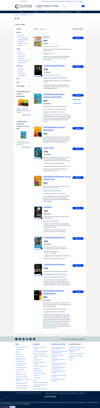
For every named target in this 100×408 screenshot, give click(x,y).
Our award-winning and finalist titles (40, 385)
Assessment (37, 368)
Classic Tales (49, 148)
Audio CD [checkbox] (21, 35)
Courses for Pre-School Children (40, 348)
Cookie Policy (26, 404)
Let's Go (46, 37)
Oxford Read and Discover (54, 237)
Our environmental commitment (21, 364)
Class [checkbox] (20, 52)
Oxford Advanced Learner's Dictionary (76, 356)
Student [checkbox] (21, 58)
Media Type (20, 66)
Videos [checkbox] (20, 45)
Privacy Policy (67, 393)
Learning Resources (74, 344)
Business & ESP (38, 360)
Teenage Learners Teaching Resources (58, 376)
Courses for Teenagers (40, 353)
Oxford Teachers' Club (50, 12)
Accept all (12, 407)
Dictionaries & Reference (40, 366)
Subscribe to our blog (21, 383)
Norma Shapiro (63, 78)
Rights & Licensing (20, 359)
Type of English (21, 86)
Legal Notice (73, 393)
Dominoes (48, 207)
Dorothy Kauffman (48, 190)
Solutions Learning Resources (77, 353)
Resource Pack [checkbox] (22, 75)
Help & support (60, 1)
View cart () (69, 1)
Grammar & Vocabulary (40, 373)
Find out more (25, 115)
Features (19, 32)
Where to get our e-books (40, 389)
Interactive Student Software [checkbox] (23, 40)
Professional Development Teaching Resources (58, 368)
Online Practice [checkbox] (22, 43)
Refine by (19, 29)
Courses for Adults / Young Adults (41, 356)
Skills (18, 82)
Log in (76, 1)
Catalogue (36, 344)
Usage (18, 49)
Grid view (82, 29)
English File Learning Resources (74, 350)
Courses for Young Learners (41, 351)
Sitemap (18, 354)
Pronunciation (37, 378)
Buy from (78, 12)
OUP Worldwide (20, 370)
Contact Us (47, 393)
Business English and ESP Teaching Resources (58, 348)
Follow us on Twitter (21, 374)
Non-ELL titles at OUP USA (48, 1)
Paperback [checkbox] (21, 73)
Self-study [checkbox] (21, 56)
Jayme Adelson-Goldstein (50, 78)
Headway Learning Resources (77, 347)
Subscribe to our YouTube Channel (23, 380)
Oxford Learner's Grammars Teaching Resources (58, 364)
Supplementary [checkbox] (23, 60)
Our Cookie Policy (81, 393)
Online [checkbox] (20, 71)
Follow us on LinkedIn (21, 388)
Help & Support (20, 361)
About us (18, 372)
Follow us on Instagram (22, 385)
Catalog (36, 12)
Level (18, 78)
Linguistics (36, 375)
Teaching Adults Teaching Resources (58, 372)
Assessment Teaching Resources (57, 356)
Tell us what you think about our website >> (73, 339)
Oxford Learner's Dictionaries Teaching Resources (59, 352)
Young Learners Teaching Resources (58, 380)
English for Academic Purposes (39, 363)
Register (81, 1)
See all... (71, 360)
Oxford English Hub (21, 367)
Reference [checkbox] (21, 54)
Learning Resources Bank (64, 12)
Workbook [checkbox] (21, 62)
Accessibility (61, 393)
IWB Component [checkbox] (23, 37)
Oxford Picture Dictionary (54, 65)
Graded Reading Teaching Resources (58, 360)
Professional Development (41, 382)
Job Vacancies (19, 356)
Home (17, 344)
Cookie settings (5, 407)
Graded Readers (38, 371)
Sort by (36, 29)
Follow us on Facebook (22, 377)
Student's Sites (20, 349)
